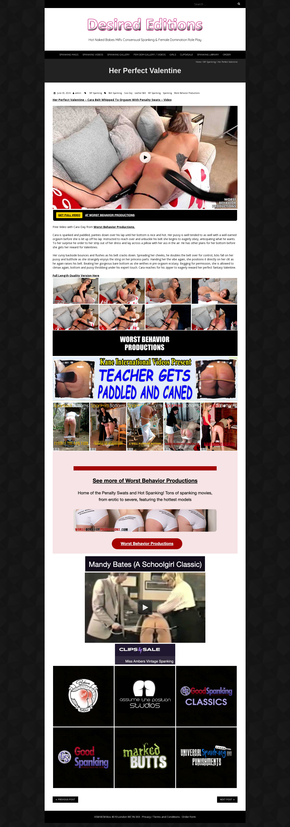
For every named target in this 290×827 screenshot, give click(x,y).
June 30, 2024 (63, 93)
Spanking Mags (68, 54)
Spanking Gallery (118, 54)
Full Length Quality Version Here (76, 275)
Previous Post (65, 799)
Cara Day (128, 93)
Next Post (227, 799)
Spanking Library (208, 54)
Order (227, 54)
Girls (173, 54)
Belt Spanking (115, 93)
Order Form (189, 817)
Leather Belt (140, 93)
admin (78, 93)
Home (198, 61)
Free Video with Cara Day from (94, 227)
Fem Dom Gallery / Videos (150, 54)
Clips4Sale (186, 54)
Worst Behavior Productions (187, 93)
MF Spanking (209, 61)
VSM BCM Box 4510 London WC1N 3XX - (118, 817)
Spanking (167, 93)
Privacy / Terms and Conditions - (162, 817)
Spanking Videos (92, 54)
